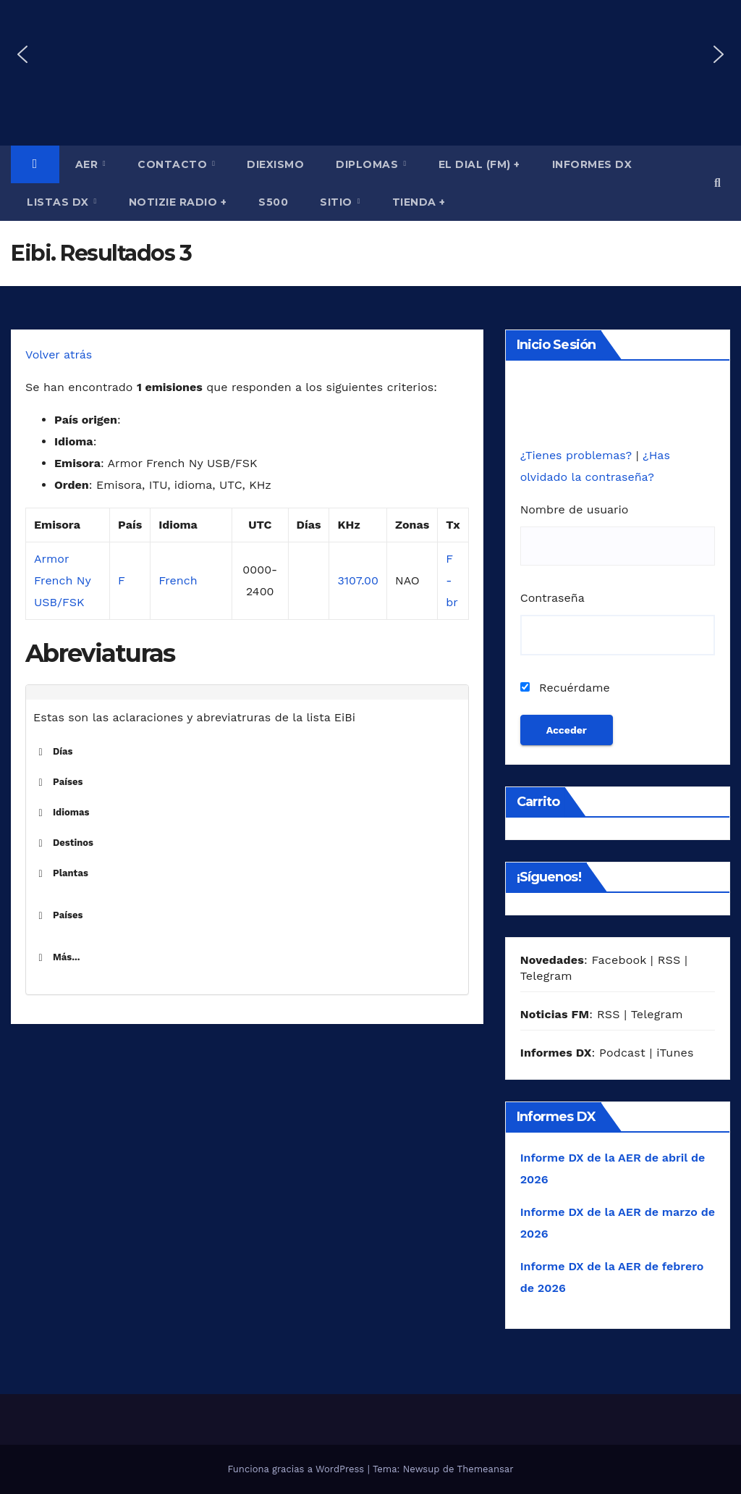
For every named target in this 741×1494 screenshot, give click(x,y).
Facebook (618, 960)
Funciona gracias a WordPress (297, 1469)
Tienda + (419, 202)
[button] (22, 54)
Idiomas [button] (61, 812)
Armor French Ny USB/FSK (62, 580)
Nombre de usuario (574, 509)
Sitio (337, 202)
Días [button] (53, 751)
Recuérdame (565, 687)
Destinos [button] (63, 843)
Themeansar (485, 1469)
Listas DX (59, 202)
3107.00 (358, 580)
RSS (669, 960)
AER (88, 164)
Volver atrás (58, 354)
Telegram (546, 976)
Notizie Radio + (178, 202)
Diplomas (369, 164)
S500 (273, 202)
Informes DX (592, 164)
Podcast (622, 1052)
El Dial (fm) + (479, 164)
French (177, 580)
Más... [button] (56, 957)
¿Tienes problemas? (578, 455)
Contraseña (552, 598)
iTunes (674, 1052)
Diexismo (275, 164)
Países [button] (57, 782)
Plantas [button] (60, 873)
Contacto (174, 164)
